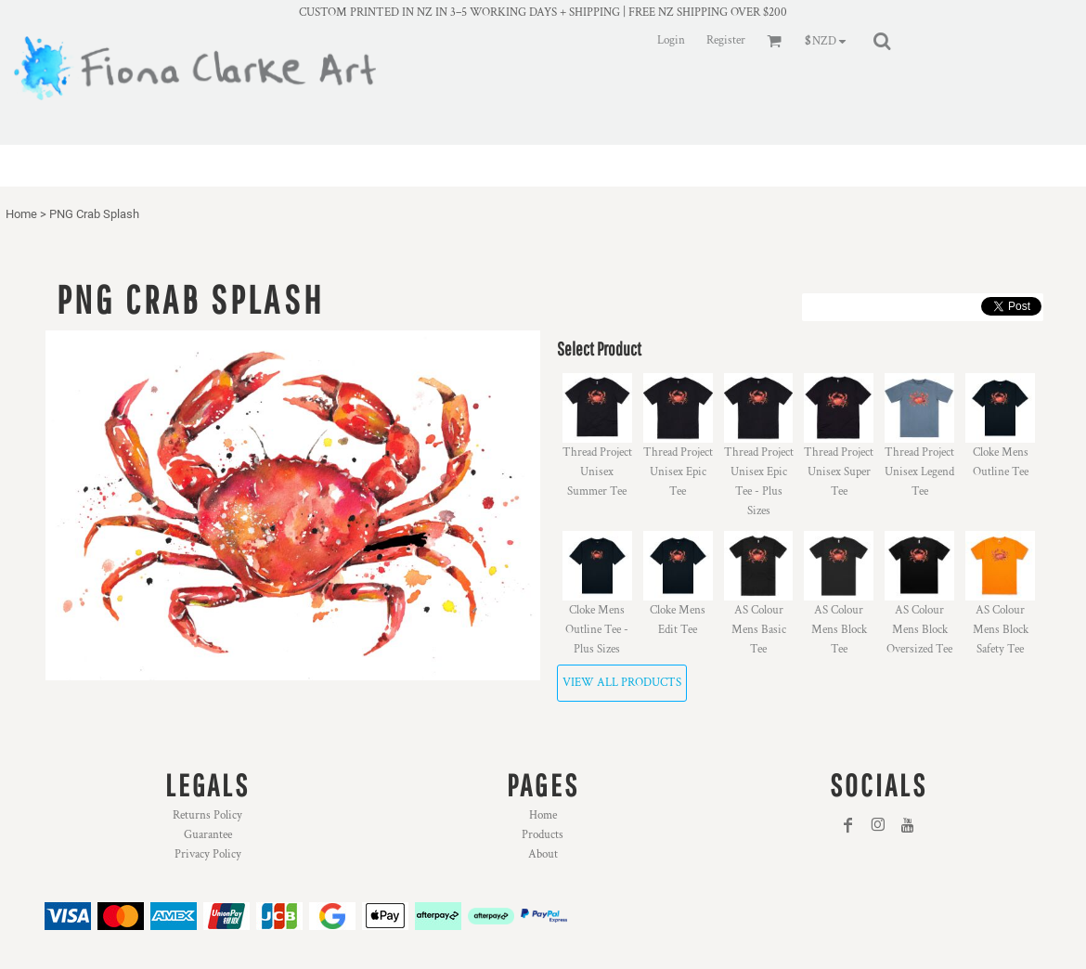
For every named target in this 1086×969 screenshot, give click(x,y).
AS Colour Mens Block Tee (839, 629)
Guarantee (208, 835)
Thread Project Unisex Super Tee (838, 472)
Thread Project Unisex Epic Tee (678, 472)
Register (725, 40)
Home (21, 214)
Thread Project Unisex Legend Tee (919, 472)
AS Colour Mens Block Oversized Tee (919, 629)
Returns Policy (207, 815)
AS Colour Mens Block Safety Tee (1000, 629)
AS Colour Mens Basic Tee (758, 629)
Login (671, 40)
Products (542, 835)
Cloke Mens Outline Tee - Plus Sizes (596, 629)
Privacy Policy (208, 854)
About (543, 854)
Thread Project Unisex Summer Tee (597, 472)
